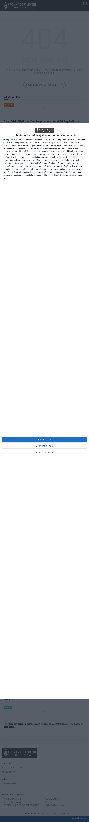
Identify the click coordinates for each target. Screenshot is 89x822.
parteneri (12, 139)
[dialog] (44, 411)
